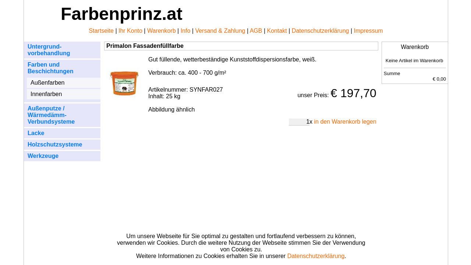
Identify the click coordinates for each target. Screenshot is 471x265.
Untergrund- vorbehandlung (49, 49)
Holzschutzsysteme (55, 144)
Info (186, 31)
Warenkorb (161, 31)
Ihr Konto (130, 31)
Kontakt (277, 31)
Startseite (101, 31)
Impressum (368, 31)
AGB (256, 31)
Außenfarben (48, 83)
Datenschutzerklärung (320, 31)
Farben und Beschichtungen (50, 67)
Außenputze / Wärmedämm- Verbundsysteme (51, 115)
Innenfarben (46, 94)
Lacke (36, 133)
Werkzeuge (43, 156)
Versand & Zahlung (220, 31)
